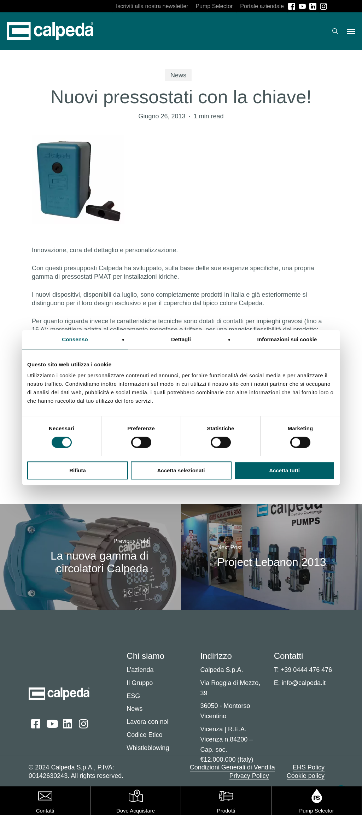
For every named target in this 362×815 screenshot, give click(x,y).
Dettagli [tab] (181, 339)
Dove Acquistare (135, 811)
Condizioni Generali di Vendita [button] (232, 767)
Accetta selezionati (181, 470)
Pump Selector (316, 811)
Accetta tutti (284, 470)
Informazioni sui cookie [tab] (287, 339)
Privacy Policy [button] (249, 775)
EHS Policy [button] (309, 767)
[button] (351, 31)
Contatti (45, 811)
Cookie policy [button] (306, 775)
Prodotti (226, 811)
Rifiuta (77, 470)
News (178, 75)
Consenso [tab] (75, 339)
